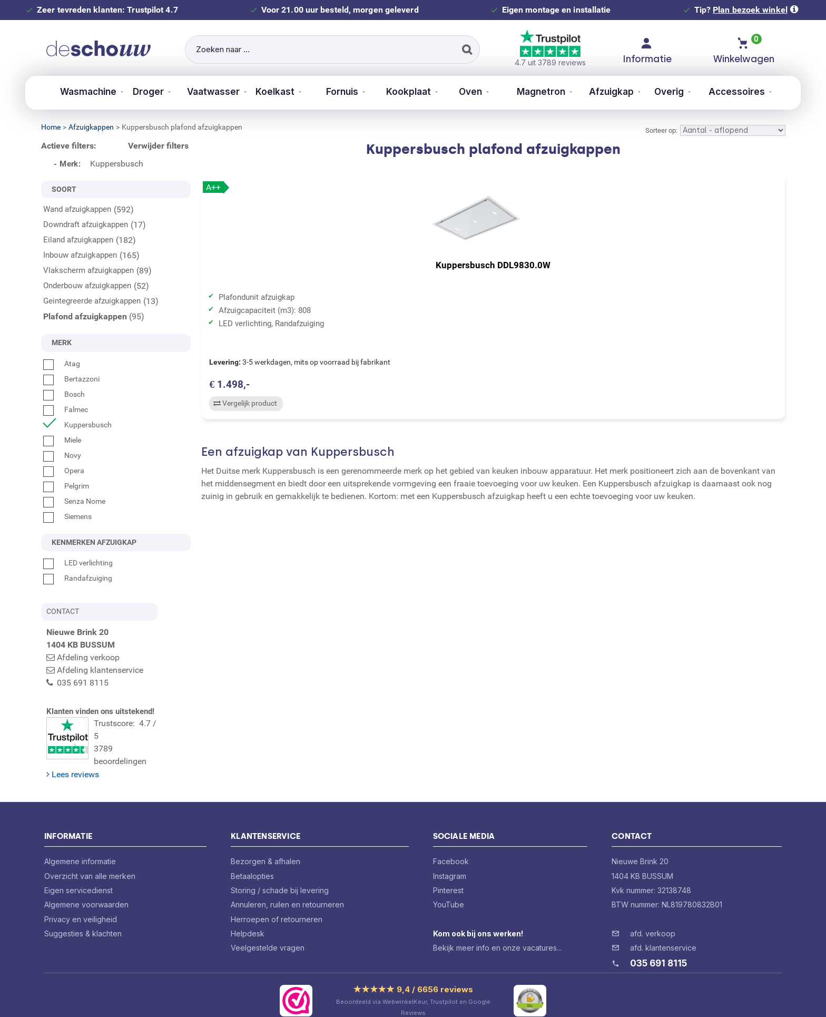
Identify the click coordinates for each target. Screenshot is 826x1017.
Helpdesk (247, 911)
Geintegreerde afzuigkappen (92, 301)
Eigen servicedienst (78, 868)
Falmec (65, 409)
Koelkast (265, 91)
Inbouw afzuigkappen (80, 255)
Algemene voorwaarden (86, 882)
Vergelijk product (244, 409)
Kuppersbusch (77, 425)
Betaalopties (252, 854)
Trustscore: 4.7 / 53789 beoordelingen (118, 733)
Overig (686, 91)
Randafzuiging (77, 578)
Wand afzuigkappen (77, 209)
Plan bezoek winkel (750, 10)
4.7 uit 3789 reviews (550, 48)
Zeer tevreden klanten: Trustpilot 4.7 (107, 10)
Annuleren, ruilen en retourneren (287, 882)
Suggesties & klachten (83, 911)
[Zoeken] (466, 49)
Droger (127, 91)
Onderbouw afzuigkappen (87, 285)
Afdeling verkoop (88, 657)
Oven (475, 91)
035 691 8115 (658, 941)
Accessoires (757, 91)
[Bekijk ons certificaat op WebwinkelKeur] (296, 979)
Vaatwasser (197, 91)
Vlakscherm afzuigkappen (88, 270)
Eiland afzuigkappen (78, 240)
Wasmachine (63, 91)
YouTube (448, 882)
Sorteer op (660, 130)
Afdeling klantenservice (100, 670)
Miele (62, 440)
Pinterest (448, 868)
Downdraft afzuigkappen (85, 224)
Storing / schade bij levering (280, 868)
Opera (63, 470)
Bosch (64, 394)
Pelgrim (66, 486)
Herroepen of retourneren (276, 897)
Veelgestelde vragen (267, 926)
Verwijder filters (158, 146)
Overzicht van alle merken (89, 854)
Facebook (451, 839)
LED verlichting (78, 563)
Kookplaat (406, 91)
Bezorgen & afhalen (265, 839)
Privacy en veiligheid (80, 897)
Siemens (67, 516)
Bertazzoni (71, 379)
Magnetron (548, 91)
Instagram (449, 854)
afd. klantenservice (663, 926)
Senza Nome (74, 501)
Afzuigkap (623, 91)
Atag (61, 363)
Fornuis (337, 91)
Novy (62, 455)
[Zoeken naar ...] (332, 49)
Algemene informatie (80, 839)
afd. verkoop (652, 911)
